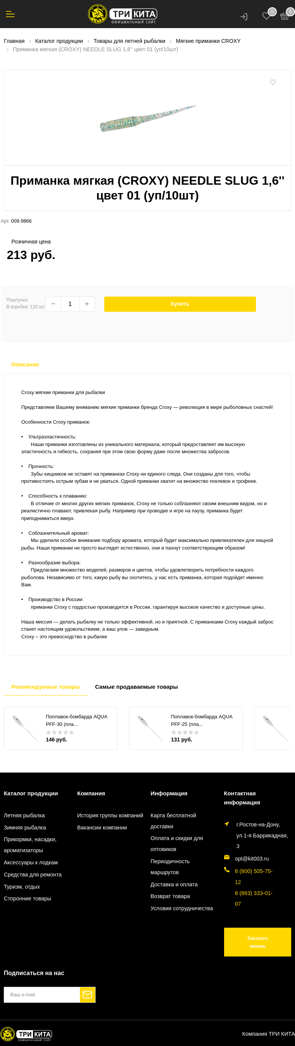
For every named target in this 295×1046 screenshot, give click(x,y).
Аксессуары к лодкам (31, 862)
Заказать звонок (257, 942)
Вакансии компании (102, 828)
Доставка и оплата (174, 884)
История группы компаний (110, 815)
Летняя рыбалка (24, 815)
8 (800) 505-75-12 (254, 876)
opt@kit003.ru (252, 859)
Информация (169, 793)
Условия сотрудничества (182, 908)
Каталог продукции (31, 793)
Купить (180, 304)
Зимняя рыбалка (25, 828)
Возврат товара (170, 896)
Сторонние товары (27, 898)
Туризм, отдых (22, 887)
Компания (91, 793)
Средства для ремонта (33, 875)
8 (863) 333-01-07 (254, 898)
